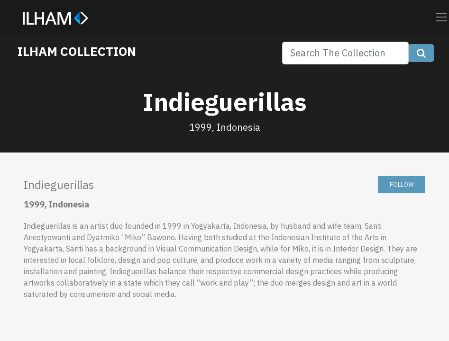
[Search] (345, 53)
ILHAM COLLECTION (77, 51)
